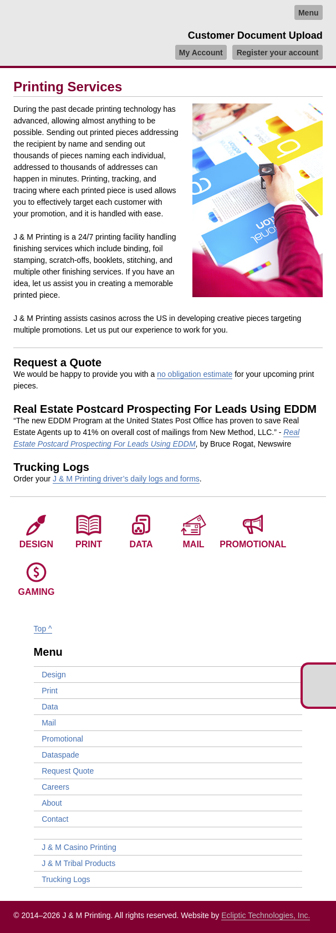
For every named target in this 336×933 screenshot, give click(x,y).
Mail (194, 544)
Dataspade (60, 754)
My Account (201, 52)
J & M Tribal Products (78, 863)
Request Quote (68, 770)
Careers (55, 786)
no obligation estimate (194, 374)
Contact (55, 819)
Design (36, 544)
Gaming (36, 592)
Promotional (253, 544)
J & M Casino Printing (79, 847)
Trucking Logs (66, 879)
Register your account (278, 52)
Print (88, 544)
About (52, 803)
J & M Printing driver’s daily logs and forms (126, 478)
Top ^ (43, 628)
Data (141, 544)
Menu (308, 12)
